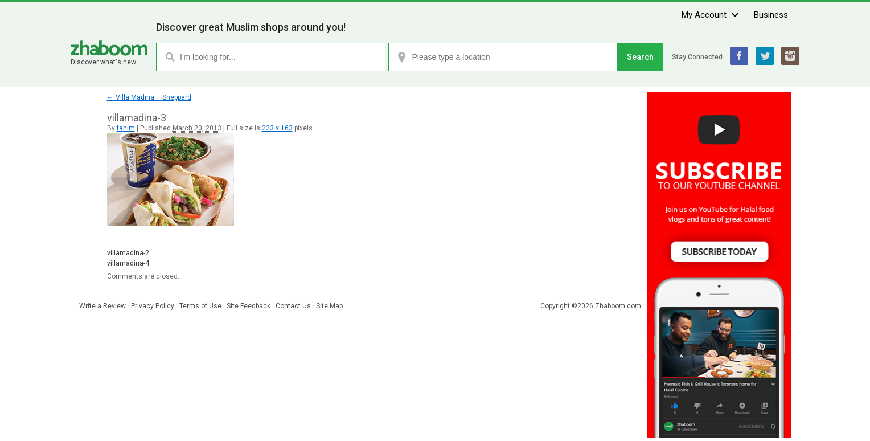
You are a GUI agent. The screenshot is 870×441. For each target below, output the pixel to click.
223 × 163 (277, 128)
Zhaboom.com (618, 306)
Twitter (765, 56)
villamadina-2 (128, 253)
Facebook (739, 56)
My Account (704, 15)
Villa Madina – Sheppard (149, 97)
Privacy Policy (152, 306)
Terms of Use (200, 306)
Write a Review (102, 306)
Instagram (790, 56)
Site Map (329, 306)
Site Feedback (248, 306)
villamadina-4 (128, 263)
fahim (126, 128)
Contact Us (293, 306)
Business (771, 15)
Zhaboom (109, 48)
